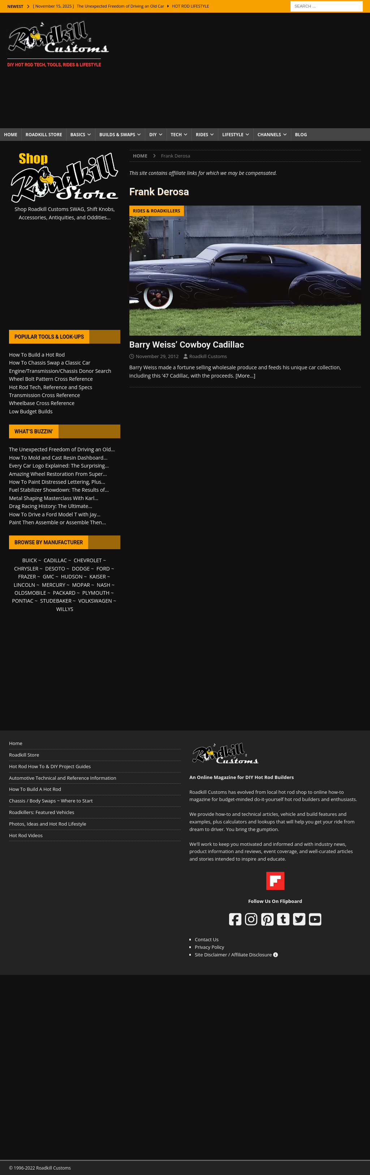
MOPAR (81, 584)
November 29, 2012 (157, 356)
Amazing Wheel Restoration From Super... (58, 473)
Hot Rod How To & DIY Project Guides (50, 766)
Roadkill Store (44, 135)
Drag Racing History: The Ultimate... (50, 506)
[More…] (245, 375)
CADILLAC (55, 560)
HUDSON (72, 576)
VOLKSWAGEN (95, 600)
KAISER (97, 576)
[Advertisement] (244, 70)
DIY (152, 135)
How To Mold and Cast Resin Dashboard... (58, 457)
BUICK (29, 560)
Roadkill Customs (208, 356)
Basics (77, 135)
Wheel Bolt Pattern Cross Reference (51, 378)
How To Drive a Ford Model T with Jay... (54, 514)
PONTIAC (22, 600)
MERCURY (53, 584)
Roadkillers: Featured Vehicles (41, 812)
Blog (301, 135)
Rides (202, 135)
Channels (269, 135)
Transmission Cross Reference (44, 395)
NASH (103, 584)
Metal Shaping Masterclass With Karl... (53, 498)
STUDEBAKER (55, 600)
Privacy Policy (209, 947)
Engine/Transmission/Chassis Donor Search (60, 370)
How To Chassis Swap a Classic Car (49, 362)
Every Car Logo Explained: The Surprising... (59, 465)
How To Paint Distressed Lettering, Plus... (57, 481)
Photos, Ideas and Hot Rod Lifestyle (47, 824)
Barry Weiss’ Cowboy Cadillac (186, 345)
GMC (48, 576)
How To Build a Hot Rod (37, 354)
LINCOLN (24, 584)
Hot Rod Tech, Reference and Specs (50, 387)
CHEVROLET (88, 560)
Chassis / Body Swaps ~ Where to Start (51, 800)
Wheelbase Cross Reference (41, 403)
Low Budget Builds (30, 411)
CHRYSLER (26, 568)
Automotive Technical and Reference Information (62, 778)
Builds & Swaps (117, 135)
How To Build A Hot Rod (35, 789)
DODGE (81, 568)
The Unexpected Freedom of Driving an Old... (62, 449)
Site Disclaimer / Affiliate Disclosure (236, 954)
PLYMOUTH (95, 592)
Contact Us (207, 939)
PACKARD (64, 592)
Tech (176, 135)
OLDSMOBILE (30, 592)
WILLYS (64, 609)
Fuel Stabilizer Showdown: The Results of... (59, 489)
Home (10, 135)
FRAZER (27, 576)
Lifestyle (233, 135)
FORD (103, 568)
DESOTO (55, 568)
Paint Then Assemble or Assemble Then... (57, 522)
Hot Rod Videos (26, 835)
